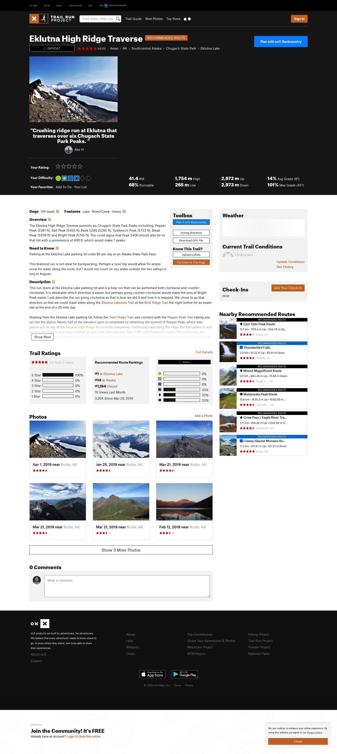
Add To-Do (64, 187)
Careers (36, 661)
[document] (298, 735)
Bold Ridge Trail (156, 302)
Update (291, 262)
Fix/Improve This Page (191, 262)
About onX (38, 654)
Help (129, 641)
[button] (33, 89)
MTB (47, 5)
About (130, 634)
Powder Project (259, 647)
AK (125, 48)
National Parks (259, 654)
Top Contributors (199, 634)
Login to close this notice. (84, 736)
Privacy (189, 685)
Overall (112, 386)
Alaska (111, 380)
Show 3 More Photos (120, 549)
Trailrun (75, 5)
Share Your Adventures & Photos (211, 641)
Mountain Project (200, 647)
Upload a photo (191, 254)
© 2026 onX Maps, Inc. (157, 685)
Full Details (204, 352)
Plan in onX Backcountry (191, 222)
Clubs (130, 654)
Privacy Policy (314, 732)
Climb (33, 5)
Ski (91, 5)
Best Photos (154, 19)
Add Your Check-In (288, 288)
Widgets (132, 647)
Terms (177, 685)
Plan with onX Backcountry (281, 41)
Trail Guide (133, 19)
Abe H (79, 149)
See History (285, 267)
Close (298, 741)
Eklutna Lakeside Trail (117, 302)
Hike (59, 5)
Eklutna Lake (210, 48)
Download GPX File (191, 240)
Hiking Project (258, 634)
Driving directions (191, 232)
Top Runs (173, 19)
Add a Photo (204, 416)
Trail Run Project (260, 641)
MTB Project (196, 654)
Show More (42, 337)
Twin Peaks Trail (121, 317)
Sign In (299, 19)
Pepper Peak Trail (180, 317)
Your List (80, 187)
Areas (114, 48)
